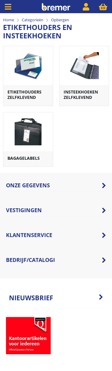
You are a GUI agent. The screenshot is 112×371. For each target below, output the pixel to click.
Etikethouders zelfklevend (24, 94)
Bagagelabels (23, 158)
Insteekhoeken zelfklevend (81, 94)
